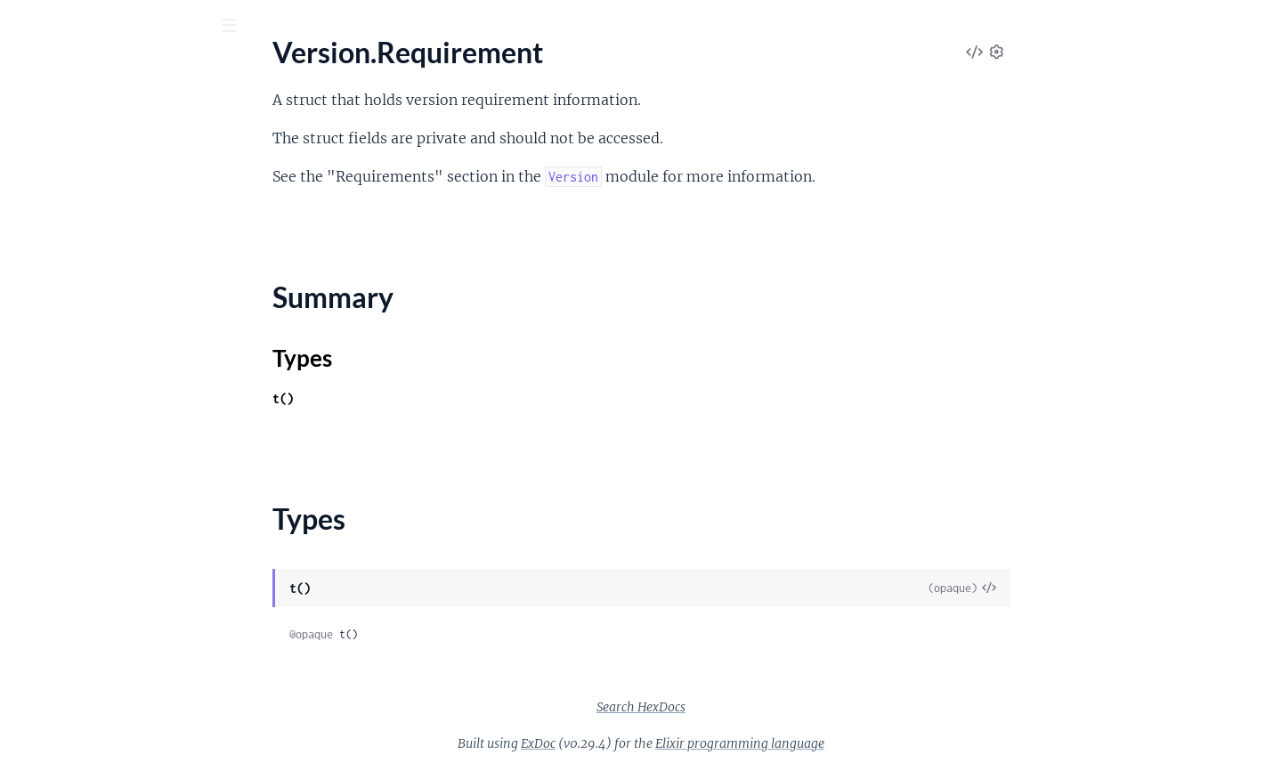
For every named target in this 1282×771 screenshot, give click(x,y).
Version (37, 174)
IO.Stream (44, 694)
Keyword (41, 392)
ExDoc (671, 743)
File (24, 573)
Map (27, 440)
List (24, 416)
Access (34, 320)
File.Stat (38, 597)
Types (47, 250)
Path (28, 742)
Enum (31, 368)
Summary (58, 229)
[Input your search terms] (133, 26)
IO (21, 645)
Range (32, 488)
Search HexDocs (774, 707)
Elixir (94, 70)
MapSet (37, 464)
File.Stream (47, 621)
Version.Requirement (78, 198)
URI (25, 150)
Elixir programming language (873, 743)
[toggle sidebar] (242, 27)
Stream (35, 512)
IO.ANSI (38, 669)
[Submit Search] (26, 26)
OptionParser (55, 718)
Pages (39, 124)
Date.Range (49, 344)
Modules (108, 124)
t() (416, 398)
